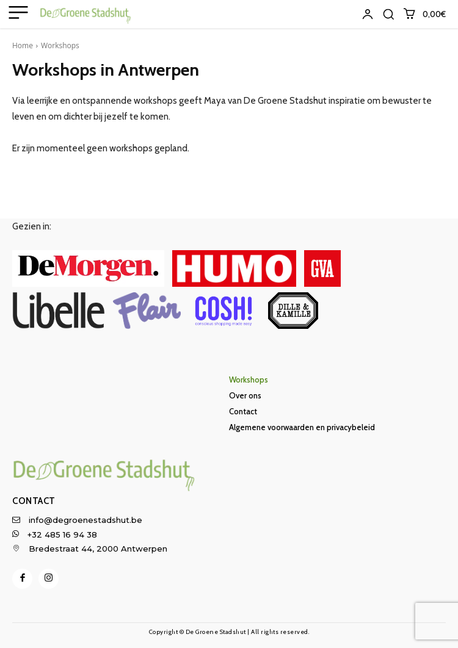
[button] (388, 14)
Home (22, 45)
